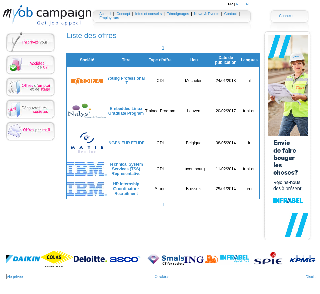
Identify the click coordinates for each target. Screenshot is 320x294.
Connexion (288, 16)
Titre (126, 60)
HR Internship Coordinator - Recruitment (126, 189)
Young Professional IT (126, 80)
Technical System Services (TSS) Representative (126, 169)
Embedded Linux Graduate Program (126, 111)
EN (246, 4)
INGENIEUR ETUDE (126, 143)
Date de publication (225, 60)
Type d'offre (160, 60)
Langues (249, 60)
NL (238, 4)
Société (87, 60)
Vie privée (15, 277)
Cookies (162, 276)
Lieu (194, 60)
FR (230, 4)
